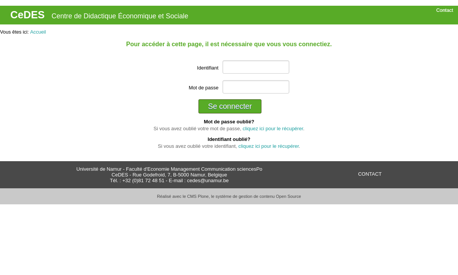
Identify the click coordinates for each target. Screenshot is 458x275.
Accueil (38, 32)
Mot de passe (203, 88)
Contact (444, 10)
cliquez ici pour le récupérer (273, 128)
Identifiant (207, 68)
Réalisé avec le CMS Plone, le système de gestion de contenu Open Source (229, 196)
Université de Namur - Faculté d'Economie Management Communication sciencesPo (169, 169)
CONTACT (370, 174)
